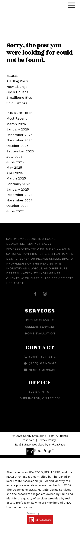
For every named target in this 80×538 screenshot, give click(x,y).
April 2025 (14, 173)
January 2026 (17, 129)
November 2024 (19, 200)
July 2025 (14, 157)
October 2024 (17, 206)
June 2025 (15, 162)
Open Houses (17, 92)
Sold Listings (16, 103)
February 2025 (18, 184)
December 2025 (19, 135)
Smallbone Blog (19, 97)
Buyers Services (40, 320)
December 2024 (19, 195)
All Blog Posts (17, 81)
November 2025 (19, 140)
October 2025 (17, 146)
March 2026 (16, 124)
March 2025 (16, 178)
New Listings (16, 87)
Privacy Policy (47, 440)
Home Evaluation (40, 333)
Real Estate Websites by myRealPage (40, 444)
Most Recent (16, 118)
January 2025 (17, 189)
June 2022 (15, 211)
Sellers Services (40, 326)
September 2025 (20, 151)
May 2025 (14, 167)
